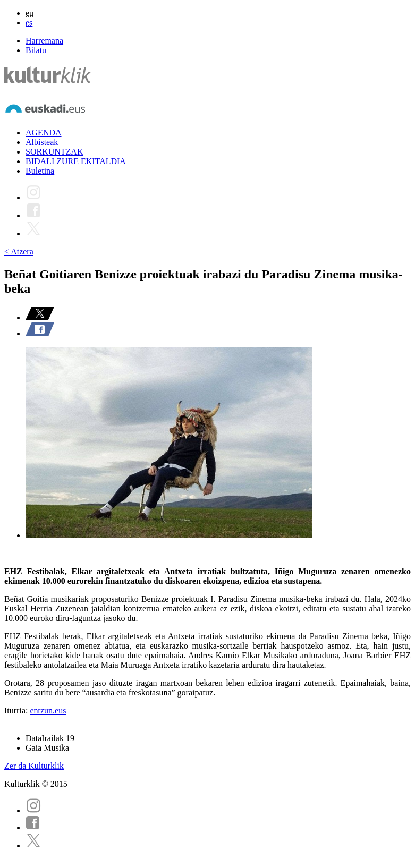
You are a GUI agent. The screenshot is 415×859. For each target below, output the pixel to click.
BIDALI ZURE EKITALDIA (76, 161)
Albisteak (42, 142)
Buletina (40, 170)
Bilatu (36, 50)
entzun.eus (48, 710)
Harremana (44, 40)
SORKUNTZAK (54, 151)
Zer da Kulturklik (34, 765)
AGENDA (44, 132)
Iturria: (17, 710)
